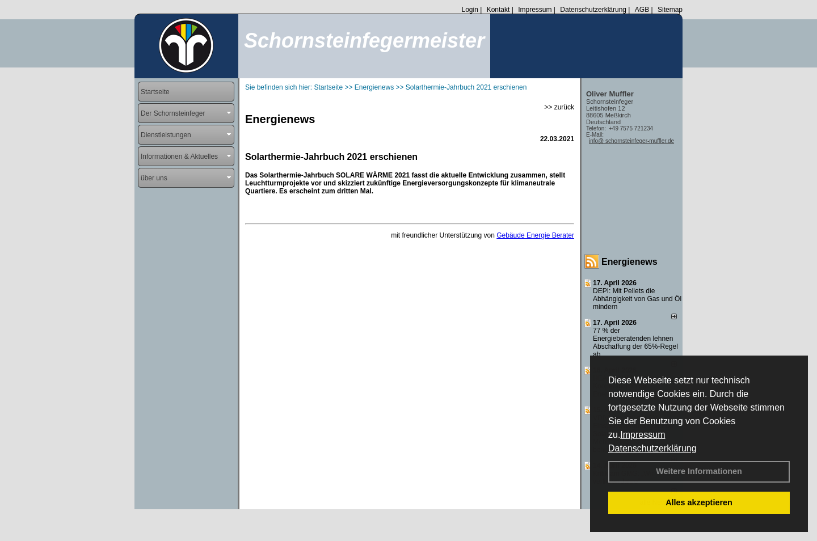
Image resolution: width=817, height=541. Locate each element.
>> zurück (559, 107)
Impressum (642, 434)
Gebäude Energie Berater (535, 235)
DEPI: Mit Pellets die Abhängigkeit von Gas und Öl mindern (637, 299)
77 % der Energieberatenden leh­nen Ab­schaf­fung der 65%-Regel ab (635, 342)
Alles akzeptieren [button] (699, 502)
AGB (642, 10)
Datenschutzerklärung (652, 448)
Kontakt (498, 10)
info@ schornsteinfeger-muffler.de (631, 141)
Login (469, 10)
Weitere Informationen (699, 471)
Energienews (629, 262)
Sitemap (670, 10)
